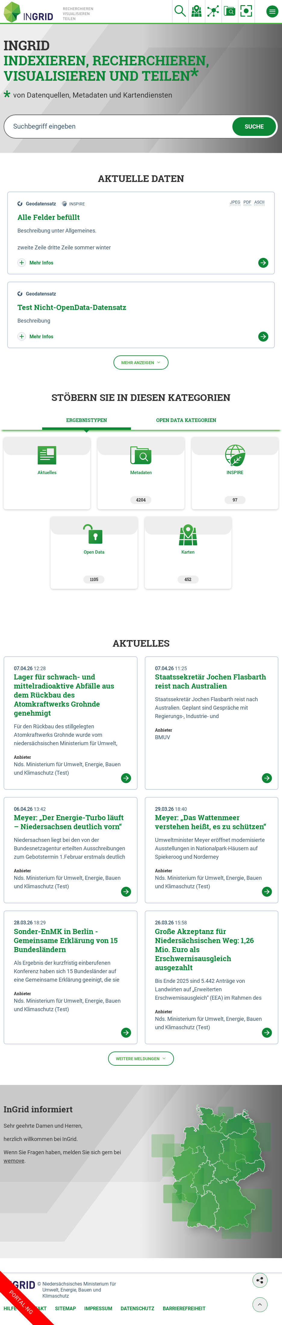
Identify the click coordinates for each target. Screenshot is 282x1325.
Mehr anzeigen (141, 362)
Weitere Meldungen (141, 1058)
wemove (14, 1161)
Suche (254, 126)
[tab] (86, 420)
